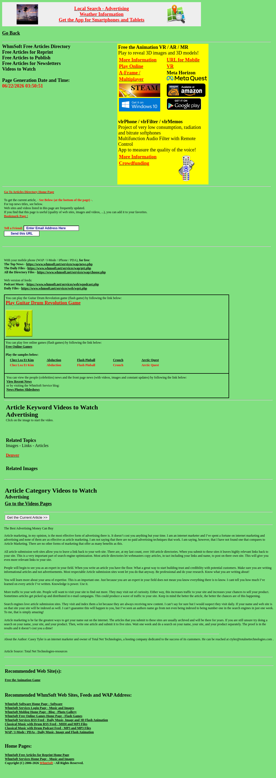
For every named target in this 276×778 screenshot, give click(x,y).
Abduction (54, 360)
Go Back (11, 33)
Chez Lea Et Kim (22, 360)
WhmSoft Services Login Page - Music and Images (39, 708)
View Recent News (19, 381)
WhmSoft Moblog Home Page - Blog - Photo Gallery (41, 712)
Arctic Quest (150, 360)
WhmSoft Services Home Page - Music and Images (39, 759)
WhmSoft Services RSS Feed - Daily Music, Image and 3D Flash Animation (56, 720)
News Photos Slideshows (23, 389)
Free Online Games (19, 346)
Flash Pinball (86, 360)
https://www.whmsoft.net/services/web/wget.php (54, 288)
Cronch (118, 360)
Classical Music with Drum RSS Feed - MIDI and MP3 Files (46, 724)
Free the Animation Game (22, 680)
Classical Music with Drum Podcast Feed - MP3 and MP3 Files (48, 728)
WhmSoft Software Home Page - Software (33, 704)
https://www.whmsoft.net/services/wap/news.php (59, 264)
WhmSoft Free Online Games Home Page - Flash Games (43, 716)
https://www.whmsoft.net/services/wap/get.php (59, 268)
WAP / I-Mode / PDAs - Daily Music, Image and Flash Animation (49, 732)
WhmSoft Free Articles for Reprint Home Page (37, 755)
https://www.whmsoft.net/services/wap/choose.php (71, 272)
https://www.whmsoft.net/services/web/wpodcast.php (63, 284)
